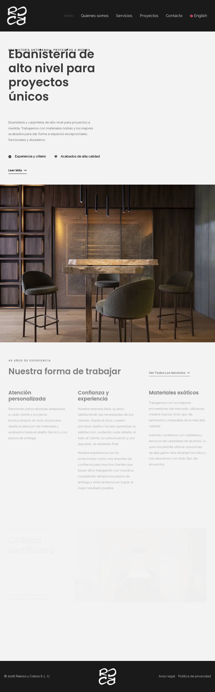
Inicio (68, 15)
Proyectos (149, 15)
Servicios (124, 15)
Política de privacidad (194, 676)
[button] (79, 569)
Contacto (174, 15)
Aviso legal (167, 676)
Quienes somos (95, 15)
